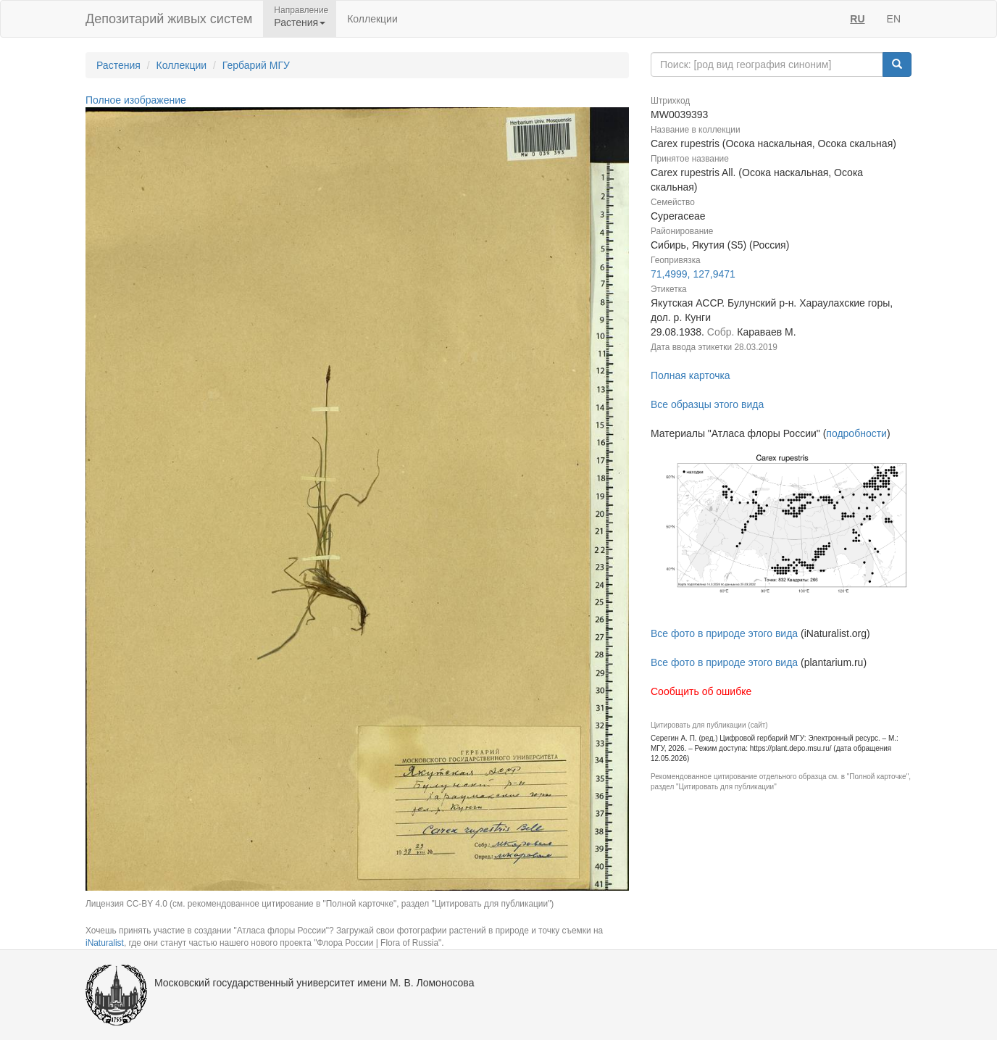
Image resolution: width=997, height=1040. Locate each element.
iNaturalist (104, 943)
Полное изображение (135, 100)
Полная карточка (690, 375)
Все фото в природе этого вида (724, 633)
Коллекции (372, 19)
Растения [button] (299, 22)
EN (894, 19)
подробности (856, 433)
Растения (118, 65)
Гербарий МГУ (256, 65)
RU (857, 19)
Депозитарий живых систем (168, 19)
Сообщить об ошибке (701, 691)
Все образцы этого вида (707, 404)
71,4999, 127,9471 (693, 274)
